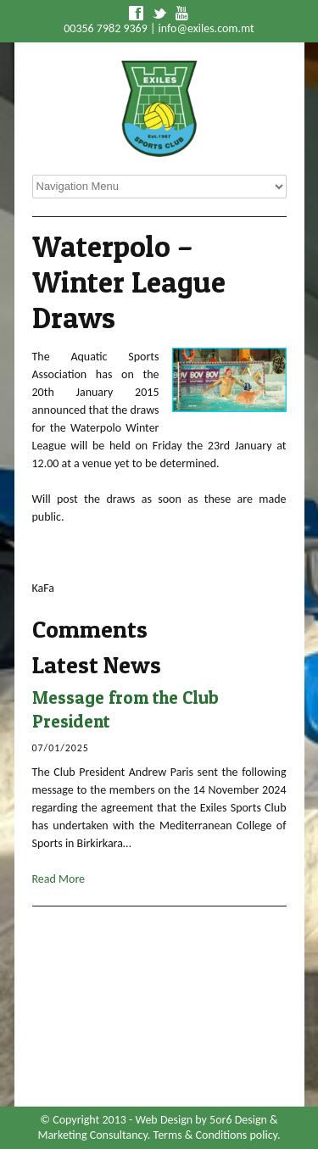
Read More (59, 879)
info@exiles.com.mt (206, 28)
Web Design (163, 1120)
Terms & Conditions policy (215, 1135)
